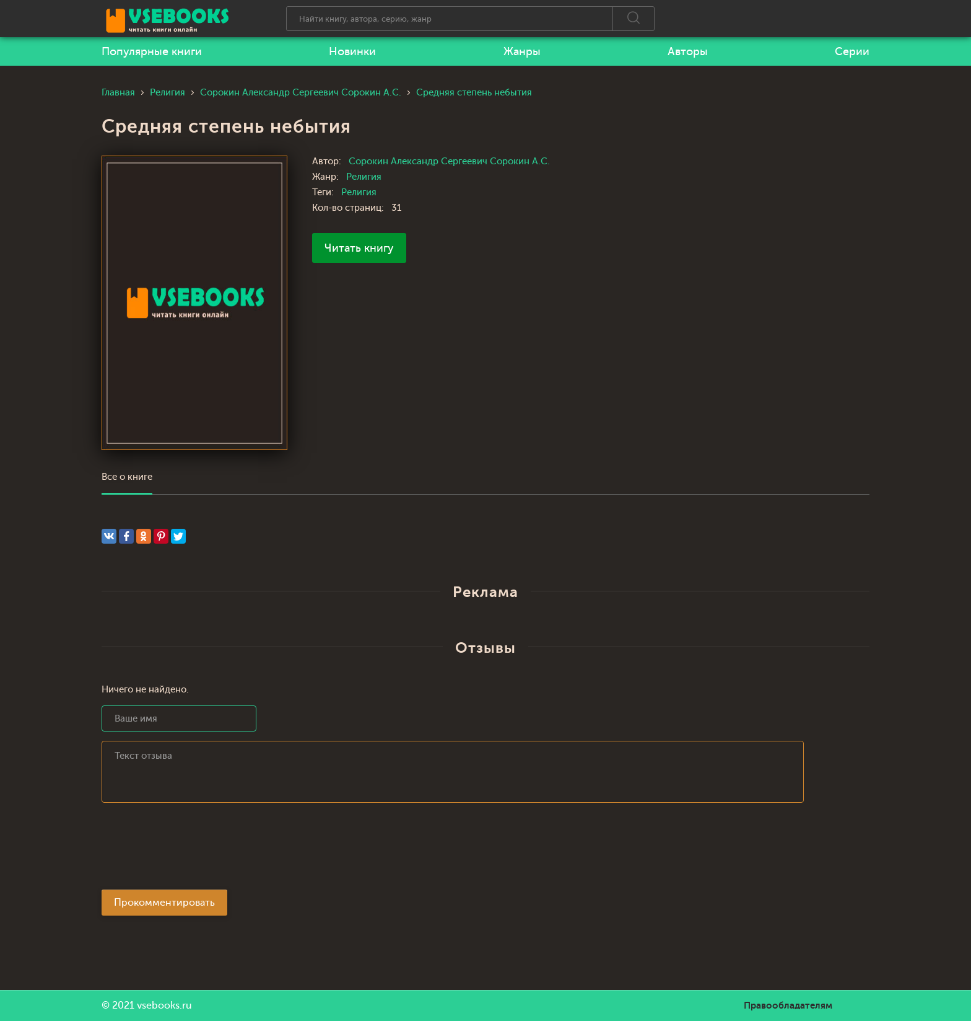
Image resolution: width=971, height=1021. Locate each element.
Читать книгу (359, 248)
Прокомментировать (164, 902)
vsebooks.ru (164, 1005)
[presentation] (196, 850)
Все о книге (127, 477)
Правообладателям (788, 1005)
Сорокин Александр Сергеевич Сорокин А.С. (449, 161)
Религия (363, 177)
